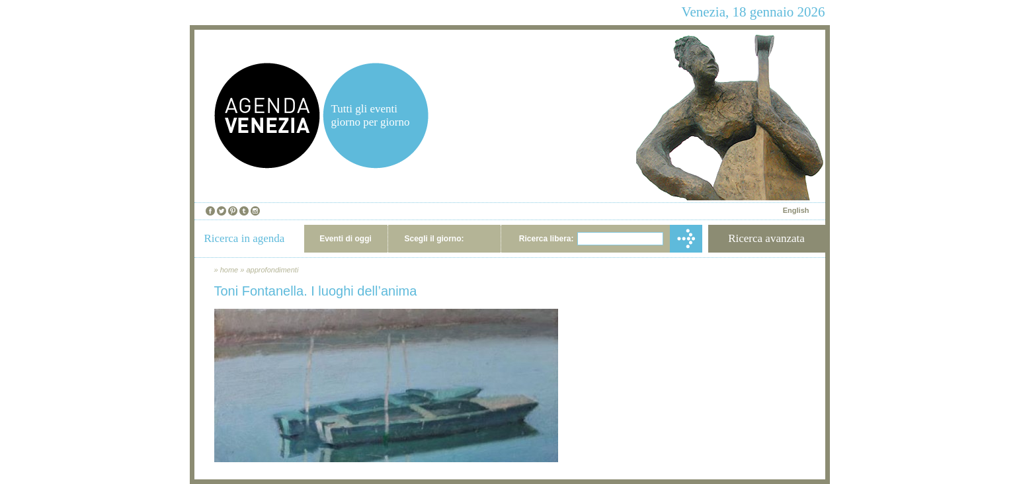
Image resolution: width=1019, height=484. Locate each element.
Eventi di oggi (345, 238)
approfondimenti (272, 270)
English (796, 210)
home (229, 270)
